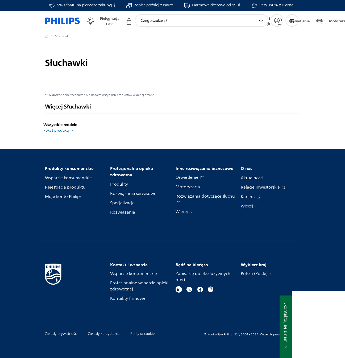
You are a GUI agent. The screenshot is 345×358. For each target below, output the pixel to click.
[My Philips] (277, 20)
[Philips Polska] (50, 36)
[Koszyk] (291, 20)
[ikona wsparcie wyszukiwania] (261, 21)
